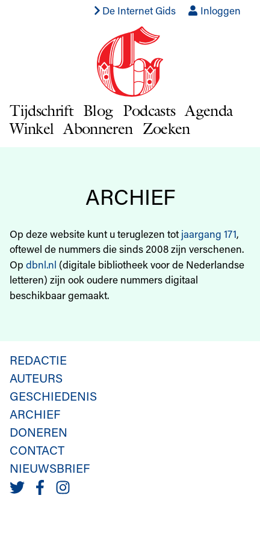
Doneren (38, 432)
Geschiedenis (53, 396)
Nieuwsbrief (50, 468)
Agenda (208, 110)
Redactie (38, 360)
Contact (37, 450)
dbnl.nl (41, 264)
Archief (35, 414)
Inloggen (214, 10)
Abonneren (97, 128)
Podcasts (149, 110)
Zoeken (166, 128)
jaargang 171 (209, 233)
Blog (98, 110)
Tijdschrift (41, 110)
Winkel (32, 128)
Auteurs (36, 378)
